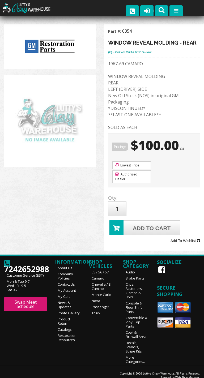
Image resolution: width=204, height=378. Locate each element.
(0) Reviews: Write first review (129, 52)
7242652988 (25, 260)
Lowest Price (127, 165)
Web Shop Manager (187, 372)
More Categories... (136, 354)
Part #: (115, 31)
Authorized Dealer (126, 176)
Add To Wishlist (185, 236)
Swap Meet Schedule (26, 299)
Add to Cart (140, 224)
